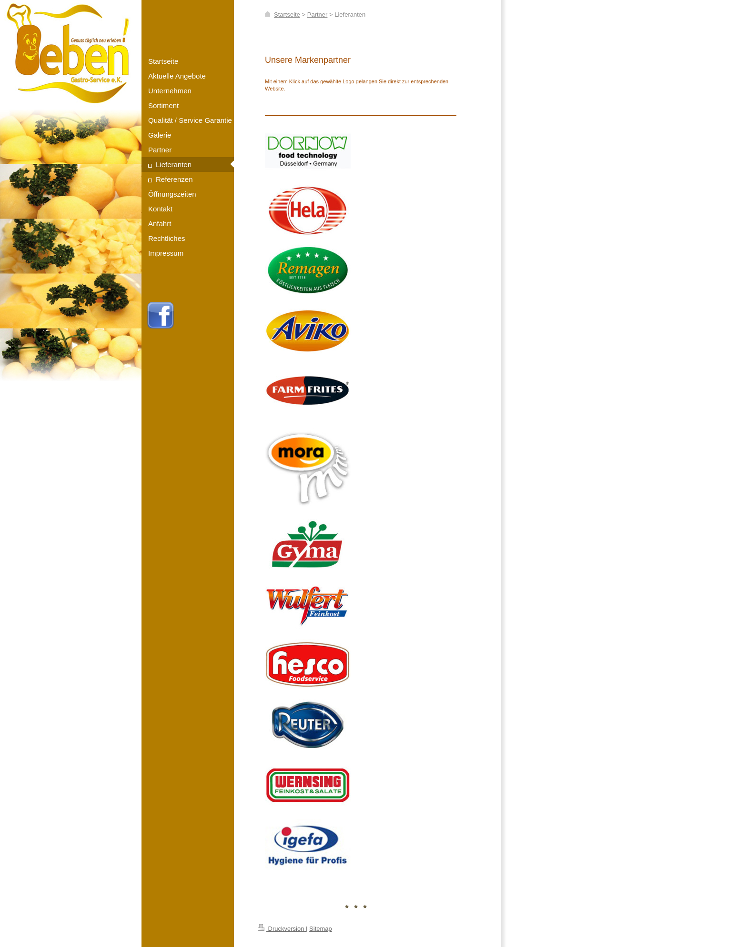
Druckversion (282, 928)
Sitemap (320, 928)
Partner (317, 14)
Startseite (287, 14)
